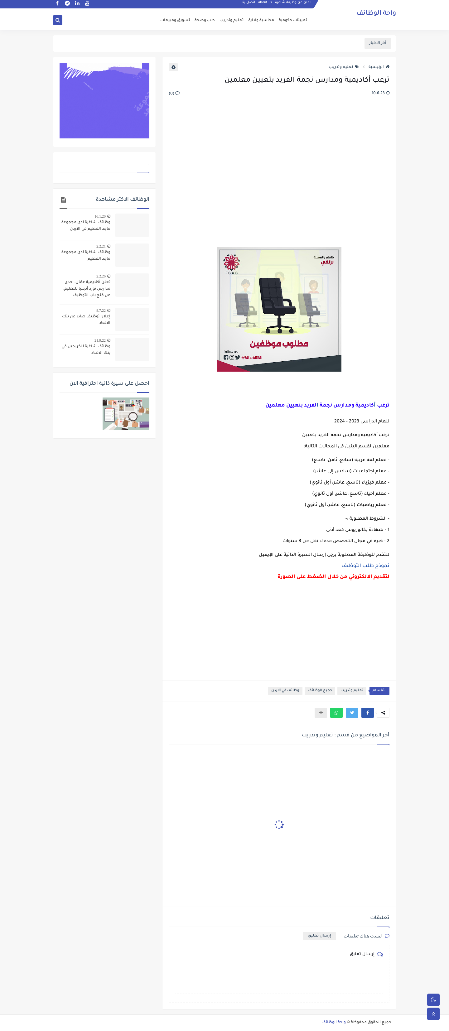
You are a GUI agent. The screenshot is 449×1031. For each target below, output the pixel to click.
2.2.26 (101, 276)
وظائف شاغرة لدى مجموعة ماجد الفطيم (85, 255)
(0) (174, 94)
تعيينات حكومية (293, 20)
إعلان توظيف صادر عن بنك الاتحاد (86, 320)
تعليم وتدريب (232, 20)
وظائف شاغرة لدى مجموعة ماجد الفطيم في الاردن (85, 225)
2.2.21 (101, 246)
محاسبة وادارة (261, 20)
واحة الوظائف (376, 14)
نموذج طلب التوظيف (365, 566)
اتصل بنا (248, 5)
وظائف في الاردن (285, 691)
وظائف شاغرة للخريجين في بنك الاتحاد (85, 349)
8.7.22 (101, 310)
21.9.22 (100, 340)
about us (265, 5)
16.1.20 (100, 216)
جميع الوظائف (320, 691)
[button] (367, 713)
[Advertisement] (278, 175)
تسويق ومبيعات (175, 20)
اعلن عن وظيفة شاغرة (293, 5)
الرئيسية (379, 67)
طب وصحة (205, 20)
